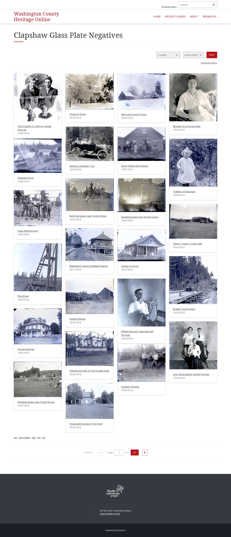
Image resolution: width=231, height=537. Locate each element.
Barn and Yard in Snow (133, 114)
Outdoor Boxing (130, 386)
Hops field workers (28, 231)
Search (213, 4)
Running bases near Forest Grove (88, 216)
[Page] (119, 452)
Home (157, 16)
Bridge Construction (184, 309)
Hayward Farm (25, 177)
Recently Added (175, 16)
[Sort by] (168, 55)
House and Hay (26, 349)
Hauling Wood (77, 319)
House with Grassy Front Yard (85, 423)
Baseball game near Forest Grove (139, 217)
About (194, 16)
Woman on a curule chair (187, 126)
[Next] (145, 452)
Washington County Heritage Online (36, 16)
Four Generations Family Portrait (191, 374)
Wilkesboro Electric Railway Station (88, 266)
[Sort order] (193, 55)
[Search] (197, 4)
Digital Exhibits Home (110, 513)
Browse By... (210, 16)
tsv (39, 437)
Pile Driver (23, 296)
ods (34, 437)
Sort (212, 55)
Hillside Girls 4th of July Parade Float (89, 370)
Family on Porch (130, 266)
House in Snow (77, 114)
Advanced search (169, 7)
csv (15, 437)
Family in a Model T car (82, 166)
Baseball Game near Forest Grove (36, 402)
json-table (24, 437)
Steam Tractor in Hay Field (187, 243)
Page (115, 452)
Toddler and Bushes (184, 191)
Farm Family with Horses (134, 166)
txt (43, 437)
